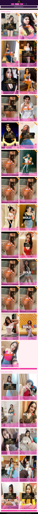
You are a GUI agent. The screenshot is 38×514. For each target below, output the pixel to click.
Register (17, 4)
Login (21, 4)
